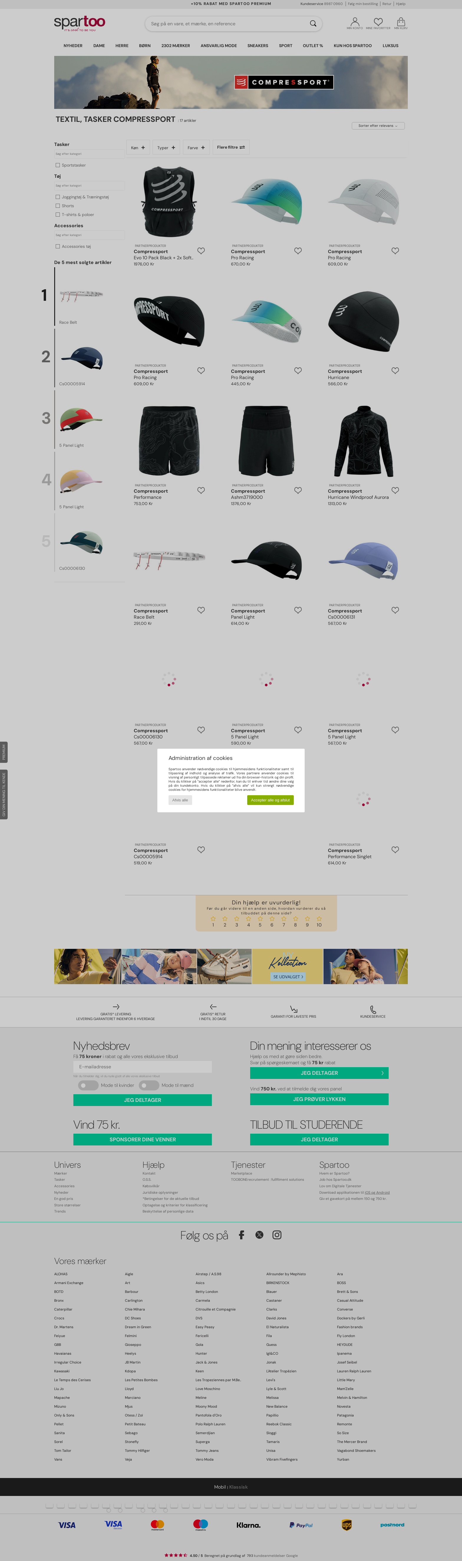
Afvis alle (180, 800)
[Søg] (313, 23)
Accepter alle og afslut (270, 800)
